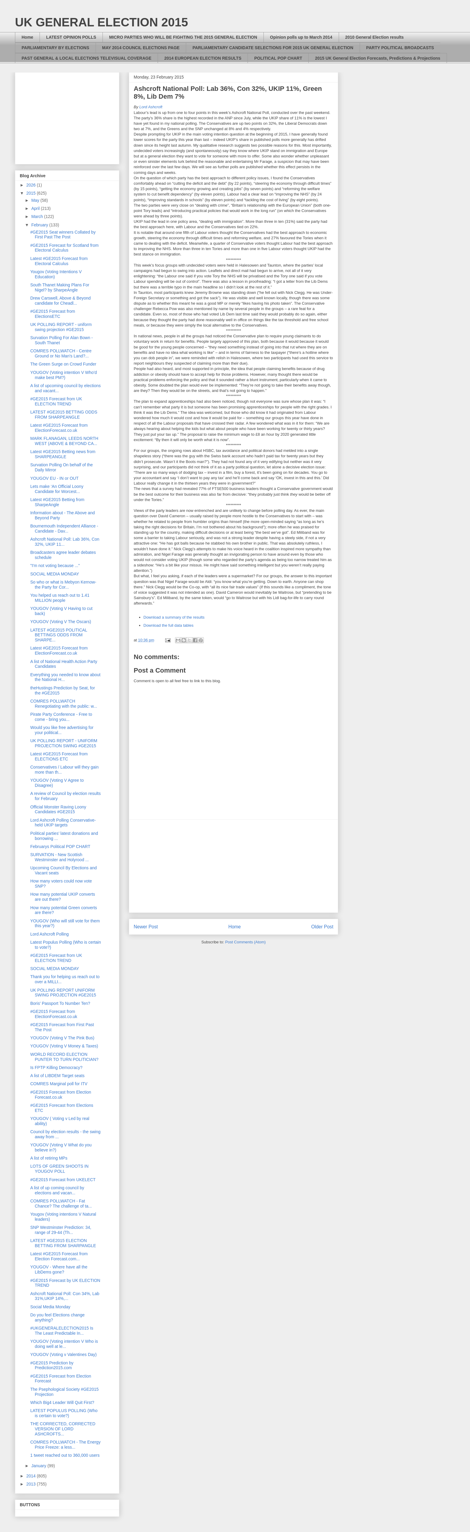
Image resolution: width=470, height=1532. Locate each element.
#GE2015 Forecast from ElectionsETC (52, 314)
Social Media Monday (50, 1306)
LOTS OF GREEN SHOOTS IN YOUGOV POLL (59, 1169)
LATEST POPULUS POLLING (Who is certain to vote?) (63, 1413)
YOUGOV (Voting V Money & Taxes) (64, 1046)
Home (27, 37)
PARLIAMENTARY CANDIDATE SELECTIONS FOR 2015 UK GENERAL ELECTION (272, 47)
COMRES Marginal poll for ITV (59, 1083)
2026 (31, 185)
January (39, 1465)
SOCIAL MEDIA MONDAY (54, 574)
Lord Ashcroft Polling (49, 934)
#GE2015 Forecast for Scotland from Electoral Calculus (64, 248)
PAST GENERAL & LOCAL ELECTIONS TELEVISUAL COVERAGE (86, 58)
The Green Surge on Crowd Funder (63, 364)
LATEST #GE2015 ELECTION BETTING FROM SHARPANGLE (63, 1243)
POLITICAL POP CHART (278, 58)
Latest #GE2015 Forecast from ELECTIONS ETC (59, 756)
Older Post (322, 926)
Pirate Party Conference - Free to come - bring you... (61, 717)
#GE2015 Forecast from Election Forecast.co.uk (60, 1095)
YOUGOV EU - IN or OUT (54, 478)
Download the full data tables (169, 625)
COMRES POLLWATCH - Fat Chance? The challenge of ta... (61, 1203)
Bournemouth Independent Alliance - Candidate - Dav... (64, 528)
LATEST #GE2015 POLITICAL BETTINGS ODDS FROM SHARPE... (58, 635)
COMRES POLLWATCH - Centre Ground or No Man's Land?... (60, 353)
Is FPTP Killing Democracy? (56, 1067)
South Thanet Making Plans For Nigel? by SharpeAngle (59, 287)
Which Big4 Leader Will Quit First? (62, 1402)
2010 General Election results (374, 37)
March (37, 216)
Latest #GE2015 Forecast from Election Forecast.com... (59, 1256)
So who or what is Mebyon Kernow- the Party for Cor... (63, 585)
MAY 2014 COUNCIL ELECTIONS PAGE (141, 47)
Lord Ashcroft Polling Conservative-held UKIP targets (63, 823)
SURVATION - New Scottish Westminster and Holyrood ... (59, 857)
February (40, 224)
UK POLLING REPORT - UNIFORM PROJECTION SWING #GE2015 (63, 743)
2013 (31, 1484)
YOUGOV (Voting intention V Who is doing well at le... (64, 1344)
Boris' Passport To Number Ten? (60, 1003)
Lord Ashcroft (150, 107)
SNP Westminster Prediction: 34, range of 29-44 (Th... (60, 1230)
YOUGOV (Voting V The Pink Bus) (62, 1037)
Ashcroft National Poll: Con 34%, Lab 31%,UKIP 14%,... (64, 1296)
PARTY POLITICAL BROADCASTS (400, 47)
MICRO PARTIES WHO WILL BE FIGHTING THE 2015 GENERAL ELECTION (183, 37)
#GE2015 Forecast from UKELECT (63, 1179)
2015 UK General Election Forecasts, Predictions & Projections (377, 58)
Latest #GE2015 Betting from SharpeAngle (57, 502)
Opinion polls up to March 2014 (301, 37)
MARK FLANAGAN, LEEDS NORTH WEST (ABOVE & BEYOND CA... (64, 441)
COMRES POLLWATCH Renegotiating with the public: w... (63, 704)
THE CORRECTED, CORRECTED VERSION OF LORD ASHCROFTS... (62, 1428)
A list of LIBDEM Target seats (57, 1075)
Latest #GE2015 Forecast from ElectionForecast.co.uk (59, 428)
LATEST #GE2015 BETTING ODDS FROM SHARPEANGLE (63, 415)
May (35, 200)
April (36, 208)
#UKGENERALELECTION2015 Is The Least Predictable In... (61, 1331)
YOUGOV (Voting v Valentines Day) (63, 1354)
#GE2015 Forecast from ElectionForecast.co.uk (53, 1014)
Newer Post (146, 926)
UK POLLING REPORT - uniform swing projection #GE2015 (61, 327)
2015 (31, 193)
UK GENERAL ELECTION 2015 (101, 22)
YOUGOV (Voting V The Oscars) (60, 621)
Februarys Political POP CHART (60, 846)
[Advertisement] (233, 866)
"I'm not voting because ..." (55, 565)
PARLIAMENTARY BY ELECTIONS (55, 47)
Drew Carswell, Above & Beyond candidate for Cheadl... (60, 301)
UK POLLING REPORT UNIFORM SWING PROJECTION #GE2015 (63, 993)
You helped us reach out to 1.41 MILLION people (59, 598)
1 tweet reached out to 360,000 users (65, 1455)
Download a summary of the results (174, 617)
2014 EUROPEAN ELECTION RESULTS (202, 58)
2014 (31, 1476)
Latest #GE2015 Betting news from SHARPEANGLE (62, 454)
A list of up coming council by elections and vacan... (57, 1190)
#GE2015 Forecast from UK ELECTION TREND (56, 401)
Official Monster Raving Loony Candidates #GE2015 (58, 809)
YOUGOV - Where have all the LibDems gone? (59, 1269)
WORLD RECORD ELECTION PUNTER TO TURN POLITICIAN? (64, 1057)
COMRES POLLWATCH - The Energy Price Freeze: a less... (65, 1445)
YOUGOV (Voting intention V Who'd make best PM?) (63, 375)
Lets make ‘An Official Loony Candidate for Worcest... (56, 489)
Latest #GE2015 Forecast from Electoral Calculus (59, 261)
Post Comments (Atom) (245, 942)
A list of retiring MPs (48, 1158)
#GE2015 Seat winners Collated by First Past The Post (63, 235)
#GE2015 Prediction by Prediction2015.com (51, 1365)
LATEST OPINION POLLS (71, 37)
